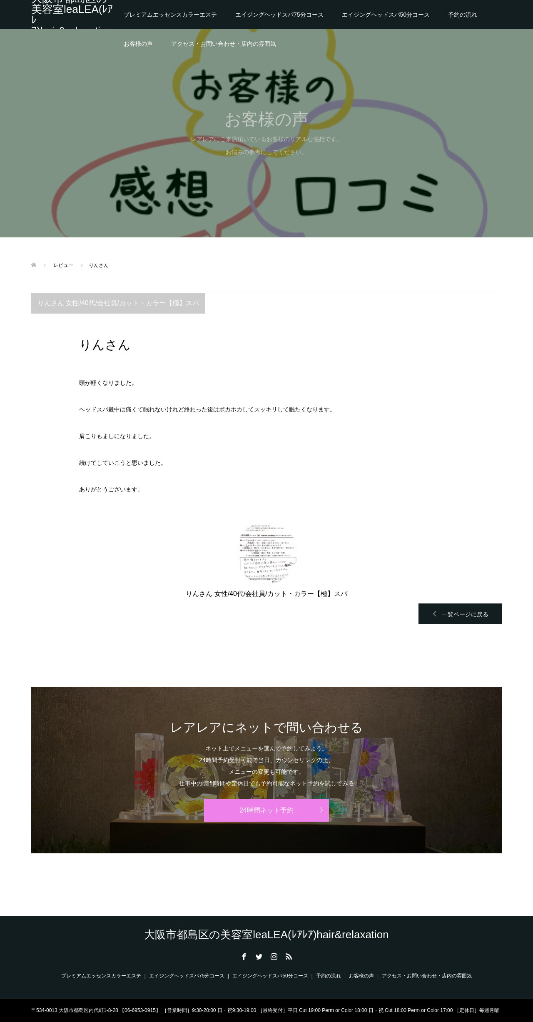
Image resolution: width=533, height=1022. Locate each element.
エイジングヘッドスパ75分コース (279, 14)
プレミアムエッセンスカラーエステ (170, 14)
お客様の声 (138, 43)
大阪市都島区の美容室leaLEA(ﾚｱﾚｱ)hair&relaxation (72, 14)
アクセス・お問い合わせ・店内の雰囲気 (223, 43)
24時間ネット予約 (266, 810)
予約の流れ (462, 14)
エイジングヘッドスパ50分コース (386, 14)
